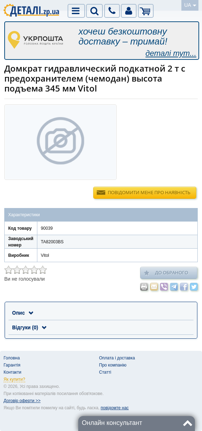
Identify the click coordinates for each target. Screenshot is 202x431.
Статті (105, 372)
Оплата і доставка (117, 357)
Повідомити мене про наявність (149, 192)
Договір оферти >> (22, 400)
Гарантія (12, 365)
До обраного (166, 273)
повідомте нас (115, 407)
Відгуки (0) (29, 327)
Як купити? (14, 379)
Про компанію (113, 365)
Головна (12, 357)
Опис (22, 312)
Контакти (12, 372)
